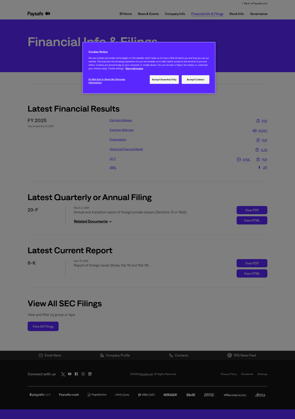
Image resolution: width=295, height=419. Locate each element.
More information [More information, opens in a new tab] (134, 68)
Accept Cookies (195, 79)
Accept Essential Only (164, 79)
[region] (149, 68)
